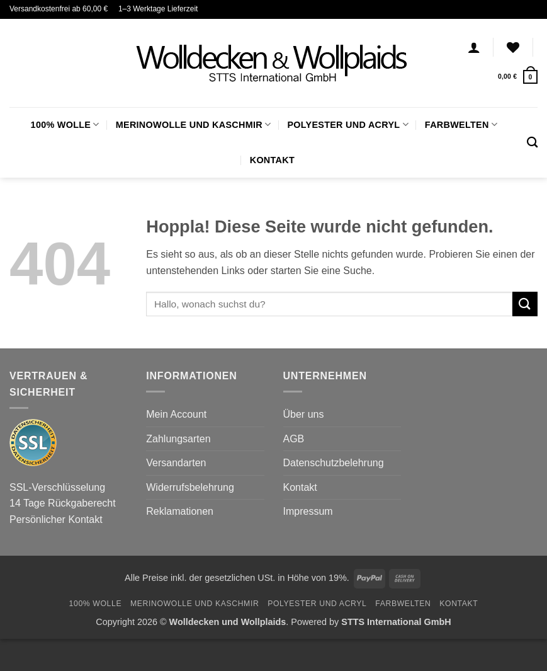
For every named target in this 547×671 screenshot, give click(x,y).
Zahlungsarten (178, 438)
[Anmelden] (474, 47)
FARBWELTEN (461, 124)
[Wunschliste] (513, 47)
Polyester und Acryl (347, 124)
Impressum (308, 511)
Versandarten (176, 462)
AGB (294, 438)
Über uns (303, 414)
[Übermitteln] (525, 304)
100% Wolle (65, 124)
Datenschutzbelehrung (333, 462)
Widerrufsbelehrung (190, 487)
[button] (518, 76)
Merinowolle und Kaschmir (193, 124)
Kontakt (272, 160)
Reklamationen (179, 511)
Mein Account (176, 414)
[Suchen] (532, 143)
